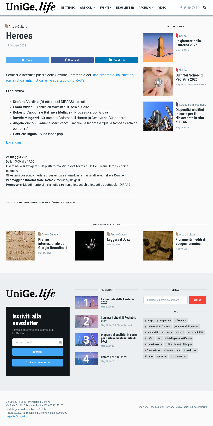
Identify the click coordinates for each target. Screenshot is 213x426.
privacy (170, 407)
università (152, 332)
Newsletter (125, 7)
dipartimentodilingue (179, 344)
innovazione (173, 350)
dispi (181, 332)
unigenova (31, 202)
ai (160, 338)
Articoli (87, 7)
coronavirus (179, 356)
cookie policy (157, 407)
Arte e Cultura (18, 26)
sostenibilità (196, 332)
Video (162, 7)
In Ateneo (68, 7)
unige (19, 202)
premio (162, 356)
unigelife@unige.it (16, 416)
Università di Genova (158, 326)
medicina (191, 350)
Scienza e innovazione (192, 104)
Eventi (105, 7)
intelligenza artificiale (179, 338)
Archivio (146, 7)
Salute (183, 36)
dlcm (150, 356)
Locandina (13, 142)
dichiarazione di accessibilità (191, 407)
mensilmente (154, 344)
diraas (71, 202)
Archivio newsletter (38, 362)
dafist (150, 338)
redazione (143, 407)
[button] (27, 60)
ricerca (168, 332)
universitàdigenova (52, 202)
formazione (153, 350)
